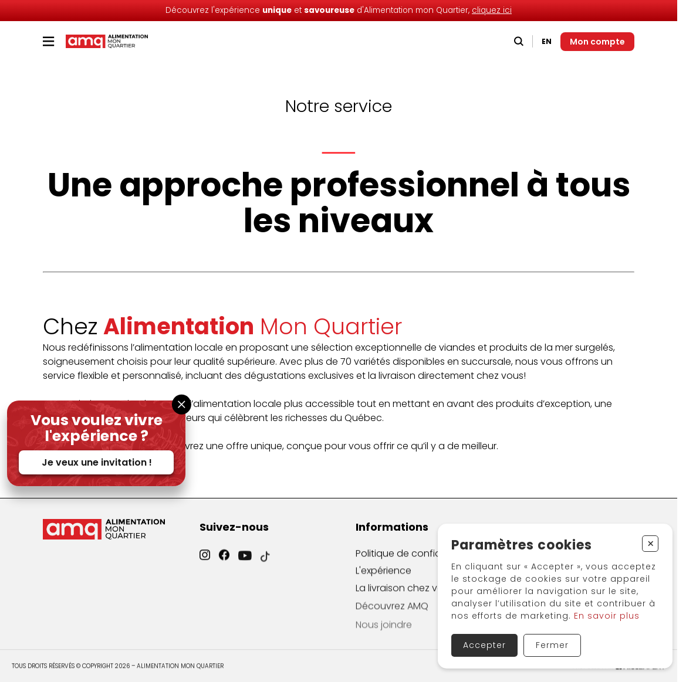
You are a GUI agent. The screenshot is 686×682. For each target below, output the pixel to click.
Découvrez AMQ (392, 617)
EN (547, 41)
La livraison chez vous (405, 597)
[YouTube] (245, 565)
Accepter (484, 645)
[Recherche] (518, 41)
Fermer (552, 645)
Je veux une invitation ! (97, 462)
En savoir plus (607, 616)
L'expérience (383, 577)
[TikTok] (265, 567)
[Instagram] (205, 560)
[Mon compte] (597, 41)
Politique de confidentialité (417, 559)
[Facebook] (224, 561)
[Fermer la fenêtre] (181, 404)
